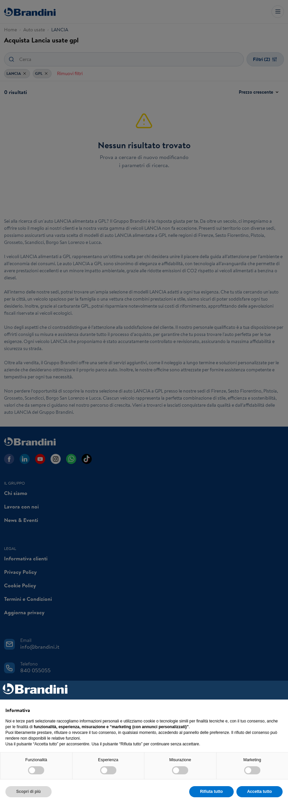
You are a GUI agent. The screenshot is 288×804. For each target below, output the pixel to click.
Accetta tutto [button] (259, 791)
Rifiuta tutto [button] (211, 791)
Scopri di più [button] (28, 791)
